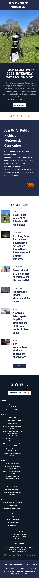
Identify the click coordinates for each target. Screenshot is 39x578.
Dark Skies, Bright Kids (12, 481)
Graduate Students (12, 517)
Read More (18, 105)
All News (19, 366)
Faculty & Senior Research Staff (12, 502)
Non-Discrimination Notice (12, 564)
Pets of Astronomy (12, 522)
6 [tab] (25, 116)
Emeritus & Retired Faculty (12, 508)
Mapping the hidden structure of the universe (21, 296)
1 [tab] (11, 116)
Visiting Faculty (12, 505)
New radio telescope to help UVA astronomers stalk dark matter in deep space (21, 322)
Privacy (22, 568)
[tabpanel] (19, 61)
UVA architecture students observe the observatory (20, 350)
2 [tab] (14, 116)
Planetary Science (12, 423)
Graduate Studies (12, 407)
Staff (12, 511)
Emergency (10, 568)
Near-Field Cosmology (12, 436)
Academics (5, 401)
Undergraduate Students (12, 520)
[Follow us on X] (27, 385)
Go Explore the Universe (12, 490)
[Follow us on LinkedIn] (22, 385)
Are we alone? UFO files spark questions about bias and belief (21, 275)
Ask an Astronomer (12, 484)
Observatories (12, 417)
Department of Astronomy (18, 5)
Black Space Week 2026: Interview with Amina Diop (20, 219)
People (3, 499)
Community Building (12, 410)
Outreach (4, 460)
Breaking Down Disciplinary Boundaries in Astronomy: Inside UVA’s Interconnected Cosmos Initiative (21, 247)
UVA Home (33, 568)
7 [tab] (28, 116)
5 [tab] (22, 116)
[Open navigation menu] (36, 5)
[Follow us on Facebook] (17, 385)
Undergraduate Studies (12, 404)
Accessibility (32, 564)
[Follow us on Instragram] (11, 385)
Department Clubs (12, 487)
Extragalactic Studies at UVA (12, 420)
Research (4, 414)
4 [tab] (20, 116)
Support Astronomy (18, 393)
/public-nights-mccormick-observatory (31, 185)
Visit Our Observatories (12, 463)
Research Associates (12, 514)
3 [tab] (17, 116)
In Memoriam (12, 525)
